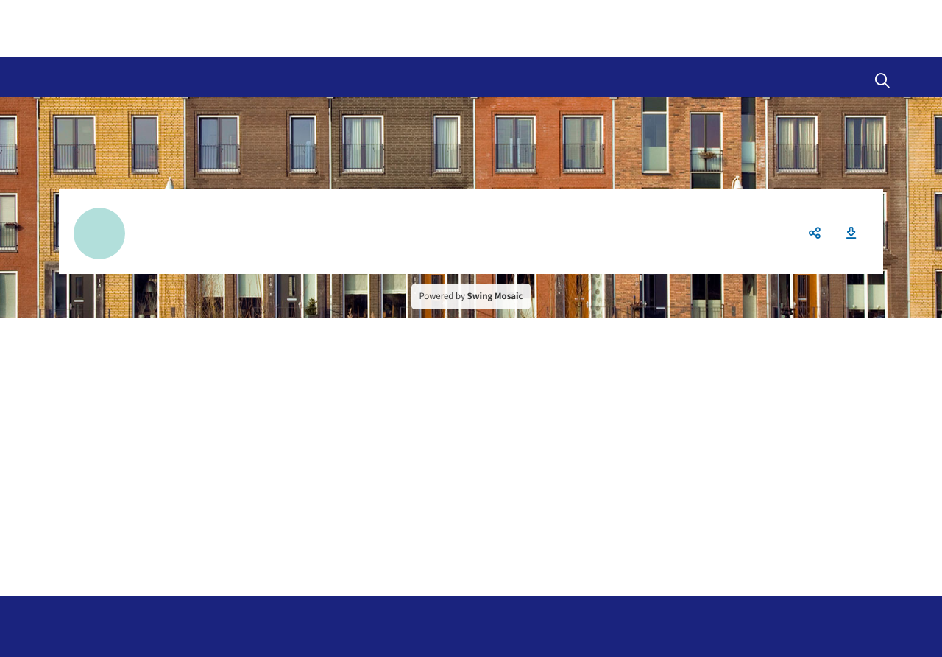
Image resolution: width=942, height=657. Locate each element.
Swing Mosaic (495, 296)
